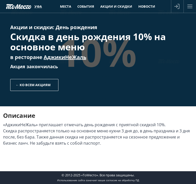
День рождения (76, 27)
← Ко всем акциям (33, 85)
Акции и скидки (31, 27)
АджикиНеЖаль (65, 57)
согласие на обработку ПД (122, 180)
